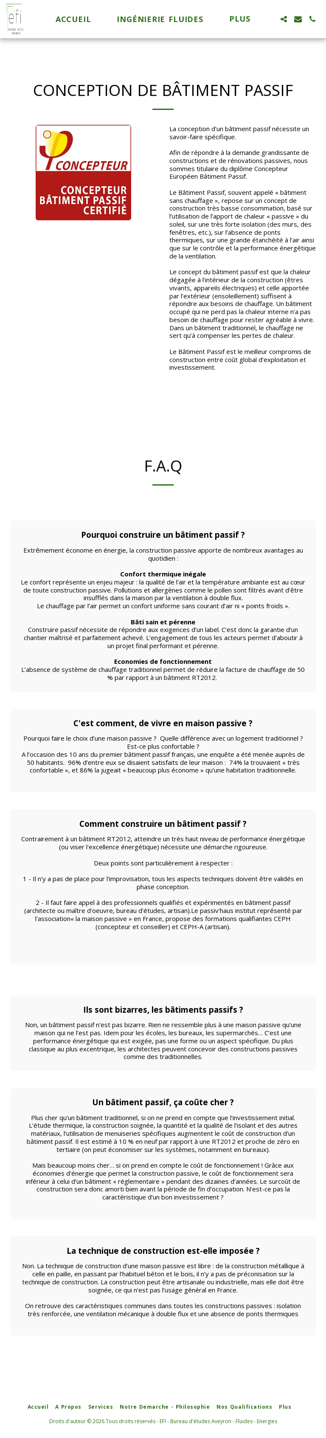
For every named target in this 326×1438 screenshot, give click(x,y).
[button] (283, 19)
